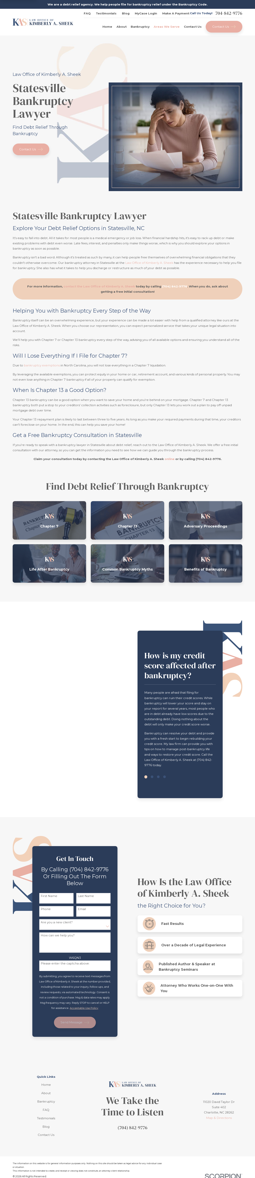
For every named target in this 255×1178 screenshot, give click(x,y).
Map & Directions (219, 1118)
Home (46, 1085)
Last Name (85, 896)
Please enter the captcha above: (64, 963)
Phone (45, 909)
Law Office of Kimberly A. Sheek (149, 263)
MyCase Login (146, 13)
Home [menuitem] (107, 26)
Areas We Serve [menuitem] (167, 26)
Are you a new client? (56, 922)
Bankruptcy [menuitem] (140, 26)
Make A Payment (175, 13)
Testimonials (106, 13)
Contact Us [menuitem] (193, 26)
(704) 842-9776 (132, 1127)
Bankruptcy (46, 1101)
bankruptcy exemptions (42, 365)
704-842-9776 (228, 13)
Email (81, 909)
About (46, 1093)
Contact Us (224, 26)
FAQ (87, 13)
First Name (48, 896)
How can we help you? (57, 935)
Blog (126, 13)
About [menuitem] (121, 26)
